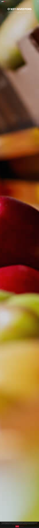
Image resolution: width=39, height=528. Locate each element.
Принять (17, 526)
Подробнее (22, 526)
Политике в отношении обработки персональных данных (25, 524)
